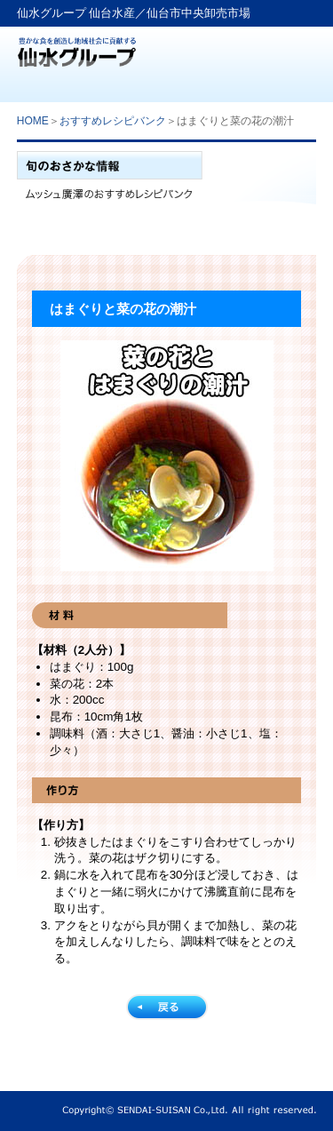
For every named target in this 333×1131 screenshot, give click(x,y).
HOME (33, 121)
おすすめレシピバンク (112, 121)
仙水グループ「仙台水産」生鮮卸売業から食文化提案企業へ (77, 47)
